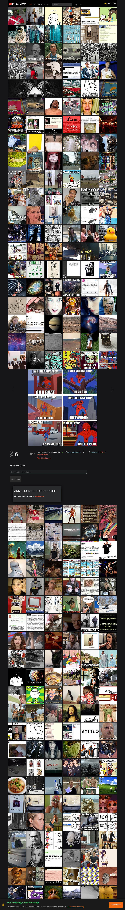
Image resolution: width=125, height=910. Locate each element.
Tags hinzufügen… (44, 458)
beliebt (37, 4)
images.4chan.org (73, 452)
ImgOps (94, 452)
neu (30, 5)
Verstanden (116, 905)
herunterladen (42, 454)
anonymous (57, 452)
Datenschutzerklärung (75, 906)
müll (43, 5)
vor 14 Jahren (43, 452)
